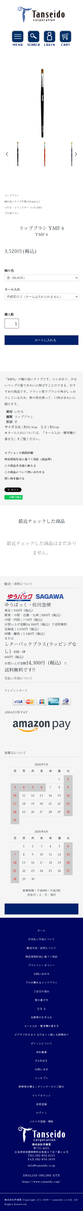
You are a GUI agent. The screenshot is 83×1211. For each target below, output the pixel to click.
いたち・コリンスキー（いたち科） (23, 207)
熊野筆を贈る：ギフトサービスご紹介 (41, 1087)
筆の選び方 (41, 1000)
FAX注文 (41, 1061)
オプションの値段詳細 (18, 452)
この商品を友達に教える (20, 465)
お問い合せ (41, 1069)
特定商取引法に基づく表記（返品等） (28, 459)
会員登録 (41, 1104)
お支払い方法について (41, 939)
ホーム (41, 930)
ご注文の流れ (41, 991)
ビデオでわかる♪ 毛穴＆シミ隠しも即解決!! (41, 1035)
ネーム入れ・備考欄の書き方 (41, 1026)
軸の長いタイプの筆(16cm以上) (22, 201)
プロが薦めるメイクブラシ (41, 983)
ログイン (41, 1113)
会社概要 (41, 1052)
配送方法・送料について (41, 948)
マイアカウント (41, 1095)
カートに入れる (41, 339)
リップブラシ (11, 195)
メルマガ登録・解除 (41, 1121)
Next (76, 154)
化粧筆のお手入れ (41, 1017)
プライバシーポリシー (41, 965)
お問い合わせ (41, 974)
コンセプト (41, 1078)
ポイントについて (41, 1043)
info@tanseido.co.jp (41, 1165)
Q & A (41, 1009)
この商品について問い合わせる (24, 472)
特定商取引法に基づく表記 (41, 957)
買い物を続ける (14, 478)
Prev (7, 154)
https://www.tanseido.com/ (41, 1182)
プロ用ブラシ (11, 213)
